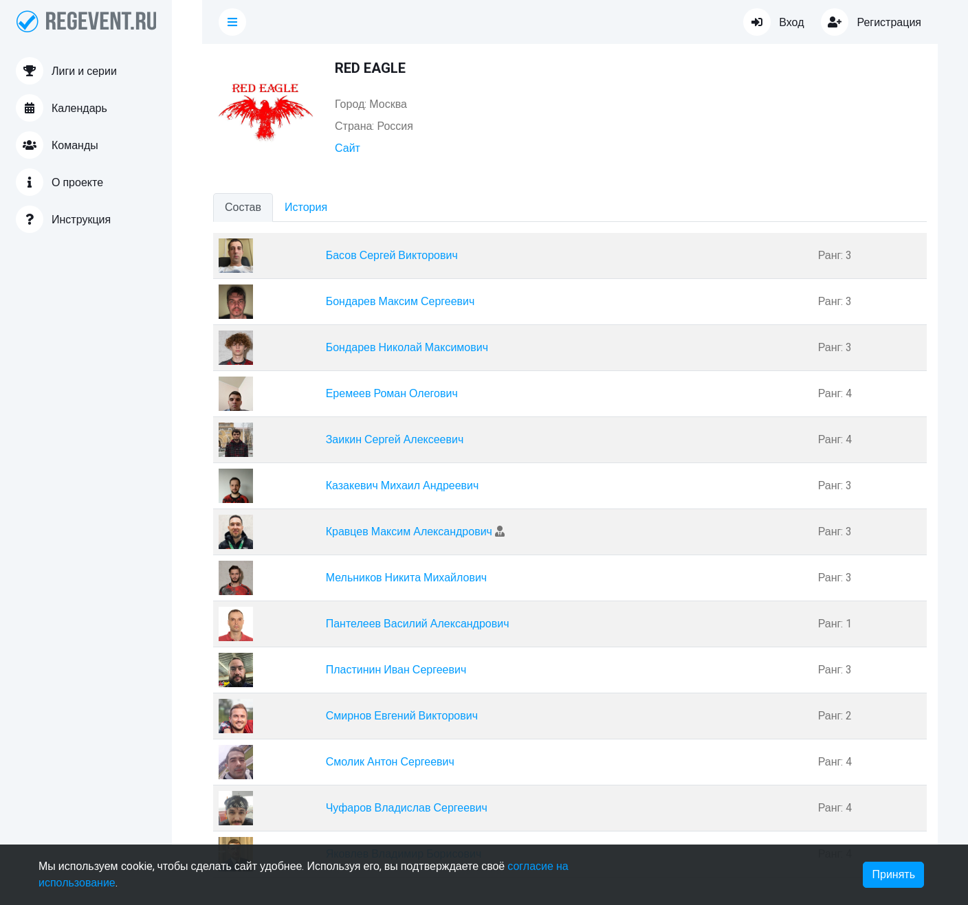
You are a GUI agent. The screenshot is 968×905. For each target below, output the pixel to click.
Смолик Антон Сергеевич (390, 762)
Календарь (61, 108)
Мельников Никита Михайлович (406, 578)
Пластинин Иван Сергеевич (396, 670)
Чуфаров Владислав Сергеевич (406, 808)
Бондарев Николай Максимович (407, 347)
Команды (57, 145)
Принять (893, 875)
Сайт (347, 148)
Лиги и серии (66, 71)
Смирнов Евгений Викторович (402, 716)
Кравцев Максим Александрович (409, 532)
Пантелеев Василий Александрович (417, 624)
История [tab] (306, 207)
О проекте (59, 182)
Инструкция (63, 219)
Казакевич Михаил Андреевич (402, 486)
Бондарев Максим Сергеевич (400, 301)
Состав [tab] (243, 207)
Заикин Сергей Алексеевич (395, 440)
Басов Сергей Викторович (392, 255)
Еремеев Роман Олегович (392, 394)
